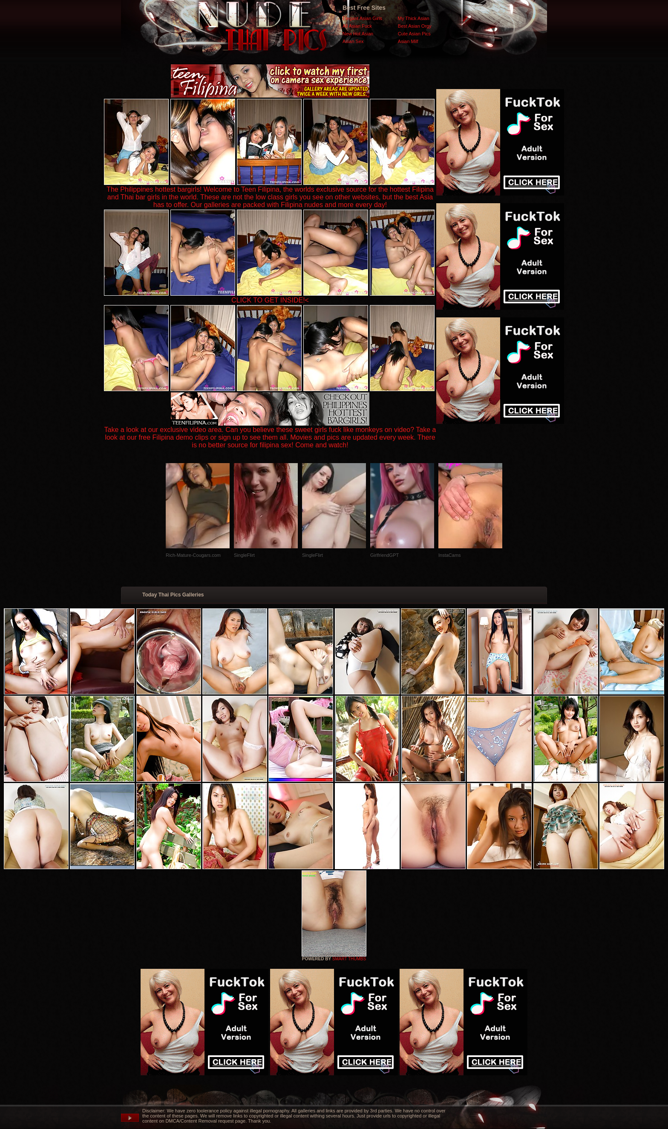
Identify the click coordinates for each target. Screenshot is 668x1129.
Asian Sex (353, 41)
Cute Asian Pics (414, 33)
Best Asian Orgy (415, 26)
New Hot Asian (358, 33)
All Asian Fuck (357, 26)
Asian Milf (408, 41)
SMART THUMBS (349, 958)
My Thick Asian (413, 18)
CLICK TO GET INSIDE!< (270, 300)
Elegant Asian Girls (362, 18)
